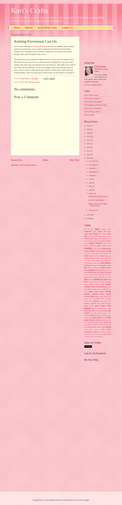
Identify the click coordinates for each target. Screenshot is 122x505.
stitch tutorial (97, 318)
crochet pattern (106, 249)
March (91, 194)
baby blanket (93, 234)
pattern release (88, 301)
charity (86, 243)
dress (109, 256)
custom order (99, 253)
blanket (86, 238)
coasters (105, 243)
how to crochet (106, 272)
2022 (89, 140)
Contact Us (67, 27)
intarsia (94, 277)
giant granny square (105, 265)
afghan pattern (106, 229)
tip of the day (102, 325)
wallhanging (88, 332)
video (85, 329)
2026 (89, 126)
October (92, 168)
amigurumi (88, 231)
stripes (104, 318)
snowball (86, 315)
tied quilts (95, 325)
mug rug (109, 287)
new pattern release (90, 289)
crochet (88, 248)
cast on (22, 82)
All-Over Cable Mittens (96, 200)
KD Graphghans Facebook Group (95, 105)
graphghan (91, 270)
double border (88, 256)
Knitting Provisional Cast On (98, 196)
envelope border (95, 258)
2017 (89, 144)
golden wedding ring (94, 267)
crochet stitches (89, 251)
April (91, 190)
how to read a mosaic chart (92, 274)
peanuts (101, 301)
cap (110, 238)
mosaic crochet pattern (98, 287)
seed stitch (99, 310)
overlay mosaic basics (96, 291)
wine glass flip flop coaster (99, 334)
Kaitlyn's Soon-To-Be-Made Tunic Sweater (97, 205)
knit (26, 82)
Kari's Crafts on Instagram (93, 108)
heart (106, 270)
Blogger (86, 500)
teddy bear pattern (97, 322)
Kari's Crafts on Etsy (91, 95)
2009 (89, 218)
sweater (91, 320)
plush (103, 303)
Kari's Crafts (29, 10)
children (91, 243)
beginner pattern (106, 236)
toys (107, 325)
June (90, 183)
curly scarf (87, 253)
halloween (99, 270)
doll (110, 253)
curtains (93, 253)
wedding (95, 332)
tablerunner (98, 320)
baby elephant (103, 234)
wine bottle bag (103, 332)
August (91, 175)
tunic (104, 327)
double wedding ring (100, 256)
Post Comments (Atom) (28, 165)
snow (109, 313)
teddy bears (107, 322)
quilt (109, 306)
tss (101, 327)
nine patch (99, 289)
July (90, 179)
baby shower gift (92, 236)
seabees (94, 310)
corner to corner (95, 245)
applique (100, 231)
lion (89, 282)
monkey (86, 284)
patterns (96, 301)
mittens (109, 282)
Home (17, 27)
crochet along (96, 248)
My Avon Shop (89, 115)
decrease (106, 253)
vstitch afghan (106, 329)
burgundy (96, 238)
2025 (89, 129)
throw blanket (88, 325)
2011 (89, 158)
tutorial (37, 82)
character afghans (105, 241)
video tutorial (93, 329)
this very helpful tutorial (59, 52)
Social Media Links (47, 27)
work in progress (97, 336)
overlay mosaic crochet (97, 292)
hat (104, 270)
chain (91, 241)
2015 (89, 147)
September (92, 172)
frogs (95, 265)
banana (100, 236)
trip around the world (93, 327)
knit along (91, 279)
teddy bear (105, 320)
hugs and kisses (106, 274)
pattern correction (106, 298)
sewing (104, 311)
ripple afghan (103, 308)
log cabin (93, 282)
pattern (98, 299)
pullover (91, 306)
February (92, 210)
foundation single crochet (94, 263)
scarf (89, 311)
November (92, 165)
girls (85, 268)
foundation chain (99, 260)
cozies (109, 245)
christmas (98, 243)
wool (91, 336)
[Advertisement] (97, 46)
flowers (92, 260)
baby (105, 231)
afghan (97, 229)
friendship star (88, 265)
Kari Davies (101, 67)
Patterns (29, 27)
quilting (87, 308)
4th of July (88, 229)
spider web (99, 315)
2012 (89, 154)
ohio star (106, 289)
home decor (96, 272)
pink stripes (107, 301)
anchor (95, 231)
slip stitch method (96, 313)
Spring (104, 315)
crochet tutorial (100, 251)
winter (109, 334)
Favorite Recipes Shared (92, 112)
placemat (94, 303)
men (100, 282)
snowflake (92, 315)
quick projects (100, 306)
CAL (107, 238)
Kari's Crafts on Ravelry (92, 98)
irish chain (108, 277)
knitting (31, 82)
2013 (89, 151)
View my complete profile (93, 85)
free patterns (106, 263)
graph (86, 270)
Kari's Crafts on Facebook (93, 102)
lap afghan (104, 279)
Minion (104, 282)
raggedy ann (94, 308)
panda (97, 296)
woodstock (87, 336)
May (90, 186)
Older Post (74, 160)
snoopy (105, 313)
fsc (97, 265)
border (91, 238)
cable (103, 238)
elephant (86, 258)
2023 (89, 136)
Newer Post (16, 160)
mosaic (92, 284)
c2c (100, 238)
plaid (99, 303)
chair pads (96, 241)
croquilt (108, 251)
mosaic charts (99, 284)
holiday (90, 272)
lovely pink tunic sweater (42, 46)
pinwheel (87, 303)
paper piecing (103, 296)
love (97, 282)
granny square (106, 268)
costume (104, 245)
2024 (89, 133)
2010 (89, 215)
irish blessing (100, 277)
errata (101, 258)
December (92, 161)
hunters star (88, 277)
